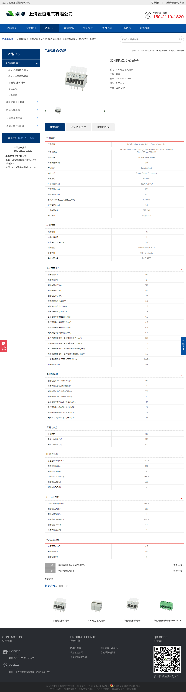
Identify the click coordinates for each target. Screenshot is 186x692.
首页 (143, 51)
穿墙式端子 (13, 95)
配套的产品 (103, 127)
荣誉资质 (88, 28)
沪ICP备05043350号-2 (98, 686)
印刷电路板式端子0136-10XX (71, 565)
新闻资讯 (69, 28)
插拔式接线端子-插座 (18, 76)
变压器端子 (13, 89)
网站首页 (12, 28)
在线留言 (126, 28)
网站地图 (155, 2)
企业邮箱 (170, 2)
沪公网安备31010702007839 (125, 686)
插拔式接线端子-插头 (18, 70)
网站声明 (179, 2)
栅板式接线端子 (86, 689)
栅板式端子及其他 (38, 39)
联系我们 (145, 28)
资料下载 (107, 28)
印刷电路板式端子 (16, 82)
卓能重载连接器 (70, 39)
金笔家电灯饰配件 (87, 39)
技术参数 (55, 127)
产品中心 (50, 28)
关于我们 (31, 28)
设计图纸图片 (78, 127)
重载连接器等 (118, 689)
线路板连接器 (54, 39)
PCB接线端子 (22, 39)
